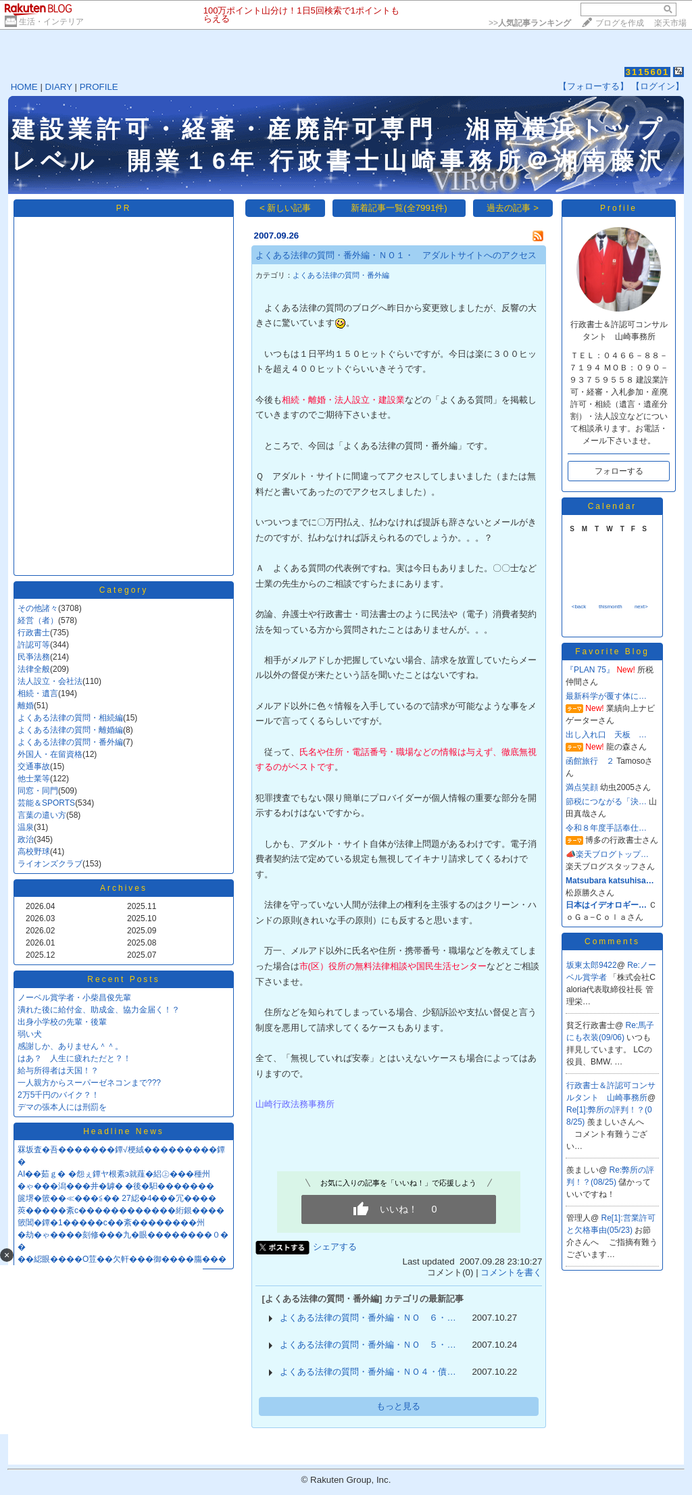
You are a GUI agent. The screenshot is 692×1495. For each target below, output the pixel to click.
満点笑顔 (582, 787)
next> (641, 607)
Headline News (123, 1131)
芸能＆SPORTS (46, 803)
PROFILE (99, 87)
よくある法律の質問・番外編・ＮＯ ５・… (367, 1345)
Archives (123, 888)
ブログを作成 (619, 23)
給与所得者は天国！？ (58, 1070)
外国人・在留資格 (50, 754)
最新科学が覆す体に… (606, 696)
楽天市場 (670, 23)
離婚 (26, 705)
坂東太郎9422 (591, 965)
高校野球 (34, 851)
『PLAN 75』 (590, 670)
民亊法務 (34, 657)
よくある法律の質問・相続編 (70, 717)
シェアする (335, 1247)
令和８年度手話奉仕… (606, 828)
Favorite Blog (612, 651)
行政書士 (34, 632)
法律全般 (34, 669)
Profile (618, 208)
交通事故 (34, 766)
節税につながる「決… (606, 801)
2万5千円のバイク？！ (58, 1095)
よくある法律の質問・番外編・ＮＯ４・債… (367, 1372)
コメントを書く (511, 1272)
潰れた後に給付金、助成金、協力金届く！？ (99, 1009)
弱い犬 (30, 1034)
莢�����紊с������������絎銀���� (121, 1210)
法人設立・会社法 (50, 681)
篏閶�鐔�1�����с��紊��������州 (111, 1222)
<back (579, 607)
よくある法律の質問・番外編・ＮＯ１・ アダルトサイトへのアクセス (396, 255)
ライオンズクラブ (50, 863)
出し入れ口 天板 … (606, 734)
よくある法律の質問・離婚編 (70, 730)
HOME (24, 87)
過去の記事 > (513, 208)
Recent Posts (123, 979)
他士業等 (34, 778)
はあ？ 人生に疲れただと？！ (74, 1058)
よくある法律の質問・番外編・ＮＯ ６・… (367, 1318)
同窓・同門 (38, 790)
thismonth (610, 607)
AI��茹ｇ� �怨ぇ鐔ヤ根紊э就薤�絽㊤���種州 (114, 1174)
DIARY (58, 87)
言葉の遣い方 (42, 815)
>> (530, 23)
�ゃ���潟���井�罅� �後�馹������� (116, 1186)
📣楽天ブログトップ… (607, 854)
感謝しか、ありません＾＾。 (70, 1046)
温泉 (26, 827)
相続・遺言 (38, 693)
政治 (26, 839)
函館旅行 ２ (590, 761)
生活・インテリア (51, 21)
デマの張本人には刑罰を (62, 1107)
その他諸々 (38, 608)
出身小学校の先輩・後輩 (62, 1022)
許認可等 (34, 645)
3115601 (648, 72)
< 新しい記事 (286, 208)
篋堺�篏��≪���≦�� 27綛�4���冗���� (117, 1198)
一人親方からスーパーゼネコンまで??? (89, 1082)
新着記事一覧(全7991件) (399, 208)
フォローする (619, 471)
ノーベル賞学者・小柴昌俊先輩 (74, 997)
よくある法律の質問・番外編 (70, 742)
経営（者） (38, 620)
